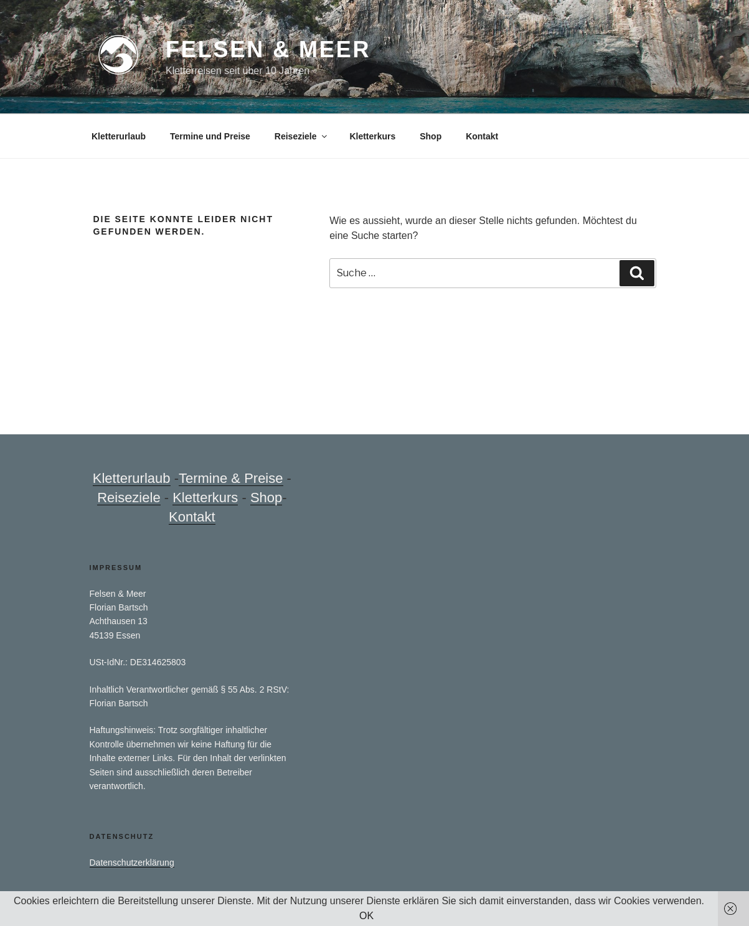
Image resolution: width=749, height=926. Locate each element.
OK (366, 915)
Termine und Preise (210, 136)
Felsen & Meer (268, 49)
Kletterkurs (372, 136)
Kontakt (482, 136)
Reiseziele (302, 136)
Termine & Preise (231, 478)
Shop (430, 136)
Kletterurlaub (119, 136)
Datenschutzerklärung (132, 863)
